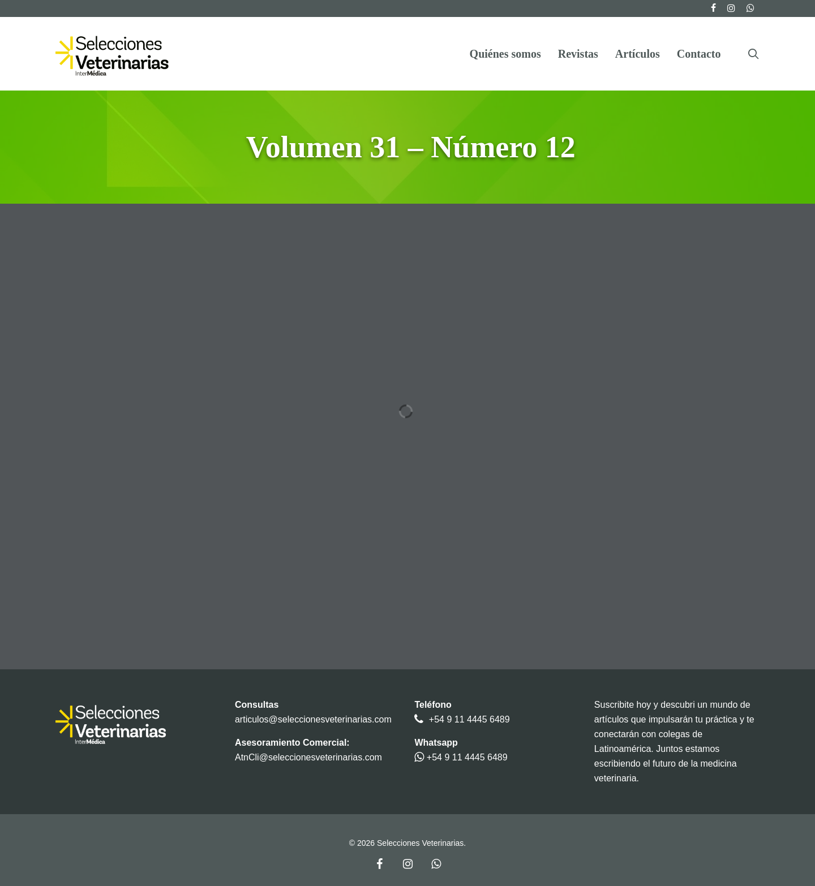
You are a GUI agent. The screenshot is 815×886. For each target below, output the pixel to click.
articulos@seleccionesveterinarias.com (313, 719)
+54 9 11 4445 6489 (469, 719)
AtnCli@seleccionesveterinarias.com (308, 757)
